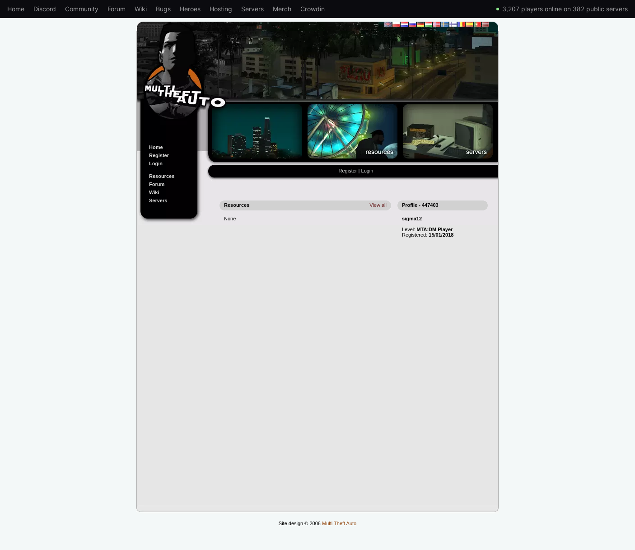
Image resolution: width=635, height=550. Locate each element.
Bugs (163, 9)
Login (156, 163)
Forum (116, 9)
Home (15, 9)
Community (81, 9)
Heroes (190, 9)
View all (378, 205)
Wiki (141, 9)
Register (159, 155)
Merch (282, 9)
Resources (161, 176)
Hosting (221, 9)
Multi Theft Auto (339, 523)
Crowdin (312, 9)
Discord (44, 9)
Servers (252, 9)
